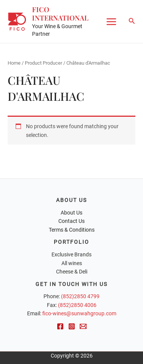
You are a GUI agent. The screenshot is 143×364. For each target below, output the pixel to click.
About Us (71, 213)
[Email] (83, 326)
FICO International (60, 13)
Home (14, 63)
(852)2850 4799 (80, 296)
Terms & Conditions (72, 230)
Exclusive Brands (71, 254)
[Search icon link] (132, 21)
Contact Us (71, 221)
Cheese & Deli (71, 272)
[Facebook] (60, 326)
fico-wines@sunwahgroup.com (79, 313)
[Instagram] (71, 326)
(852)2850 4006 (77, 305)
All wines (71, 263)
